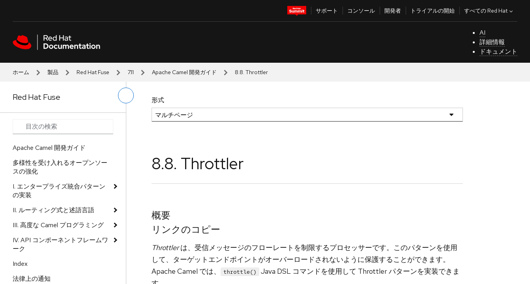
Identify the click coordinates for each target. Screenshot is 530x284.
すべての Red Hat (489, 10)
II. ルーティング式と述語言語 (53, 210)
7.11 (130, 72)
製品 (52, 72)
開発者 (392, 10)
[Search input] (63, 126)
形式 (158, 100)
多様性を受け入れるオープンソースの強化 (60, 167)
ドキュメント (498, 51)
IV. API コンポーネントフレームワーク (60, 244)
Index (20, 264)
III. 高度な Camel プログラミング (58, 225)
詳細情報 (492, 42)
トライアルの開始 (432, 10)
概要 (161, 215)
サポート (327, 10)
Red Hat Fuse (93, 72)
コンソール (361, 10)
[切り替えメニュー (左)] (126, 95)
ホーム (21, 72)
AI (482, 32)
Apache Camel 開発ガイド (184, 72)
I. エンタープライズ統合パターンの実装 (59, 190)
